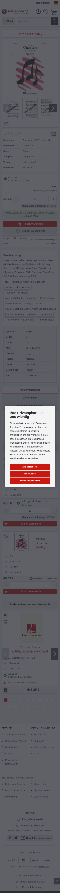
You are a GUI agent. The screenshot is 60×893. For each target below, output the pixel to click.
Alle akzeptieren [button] (29, 467)
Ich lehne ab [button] (30, 474)
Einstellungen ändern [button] (30, 480)
